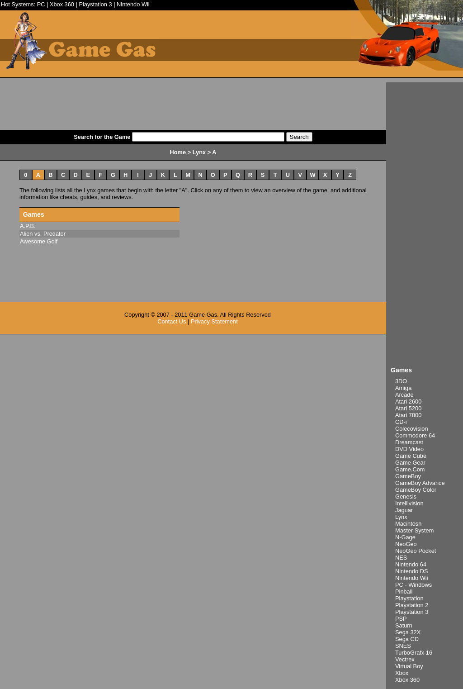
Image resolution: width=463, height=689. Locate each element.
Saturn (403, 625)
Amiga (403, 388)
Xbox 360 (62, 4)
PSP (401, 618)
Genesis (405, 496)
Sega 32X (407, 632)
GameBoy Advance (420, 483)
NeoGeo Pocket (415, 550)
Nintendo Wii (133, 4)
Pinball (403, 591)
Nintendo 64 (410, 564)
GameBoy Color (415, 489)
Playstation (409, 598)
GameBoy (408, 476)
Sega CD (407, 639)
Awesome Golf (38, 241)
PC (41, 4)
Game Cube (410, 455)
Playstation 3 (95, 4)
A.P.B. (28, 226)
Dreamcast (409, 442)
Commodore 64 (415, 435)
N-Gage (405, 537)
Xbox (401, 673)
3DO (401, 381)
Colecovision (411, 428)
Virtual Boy (409, 666)
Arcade (404, 394)
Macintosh (408, 523)
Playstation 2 (411, 605)
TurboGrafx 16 (413, 652)
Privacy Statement (214, 321)
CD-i (401, 421)
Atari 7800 (408, 415)
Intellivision (409, 503)
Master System (414, 530)
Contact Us (171, 321)
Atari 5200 (408, 408)
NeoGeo (406, 544)
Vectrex (405, 659)
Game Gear (410, 462)
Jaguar (404, 510)
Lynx (401, 516)
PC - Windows (413, 584)
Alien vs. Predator (43, 233)
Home (178, 152)
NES (401, 557)
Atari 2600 (408, 401)
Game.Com (410, 469)
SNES (403, 645)
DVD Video (409, 449)
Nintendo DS (411, 571)
